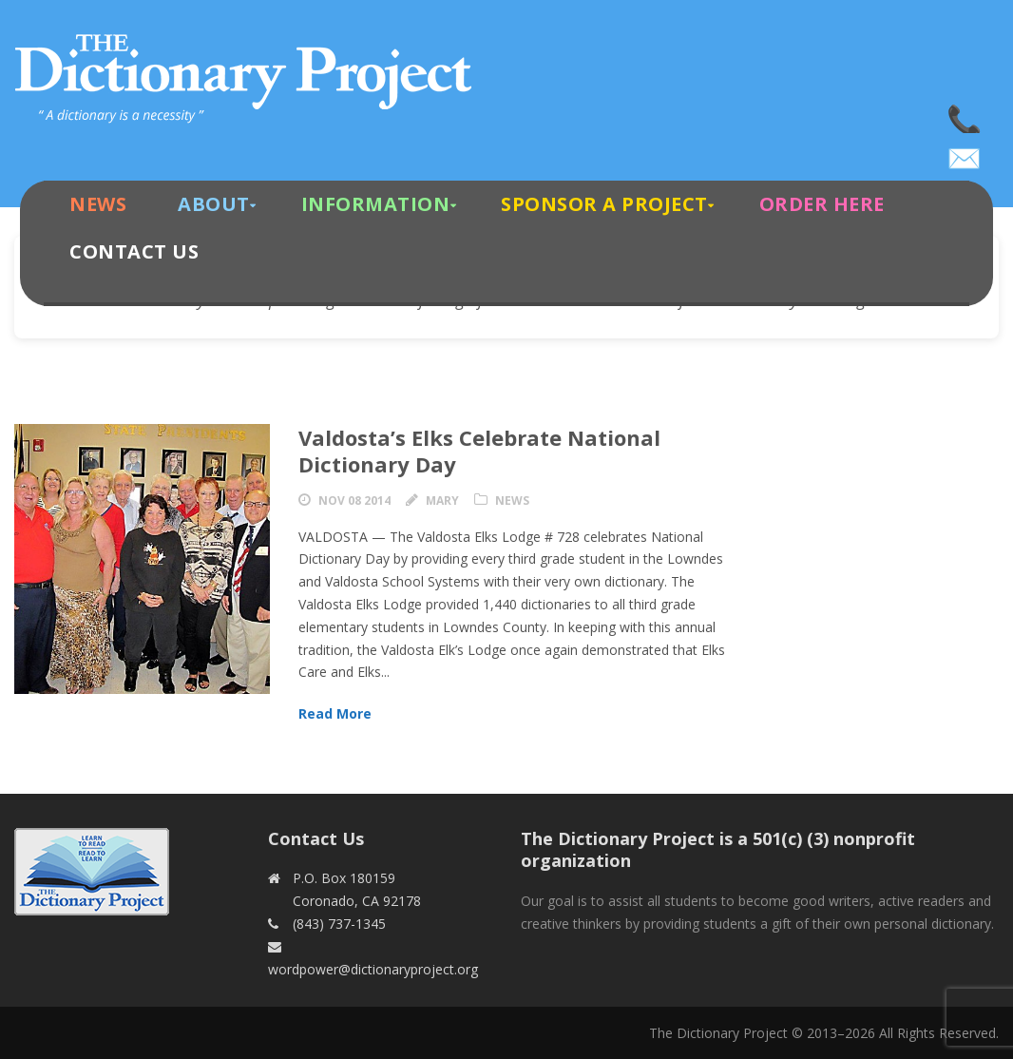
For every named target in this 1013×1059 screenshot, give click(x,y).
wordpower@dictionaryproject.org (965, 152)
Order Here (822, 204)
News (97, 204)
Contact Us (134, 251)
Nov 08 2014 (354, 500)
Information (375, 204)
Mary (442, 500)
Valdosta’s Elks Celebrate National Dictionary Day (479, 451)
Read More (335, 713)
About (214, 204)
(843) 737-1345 (965, 114)
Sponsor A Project (604, 204)
